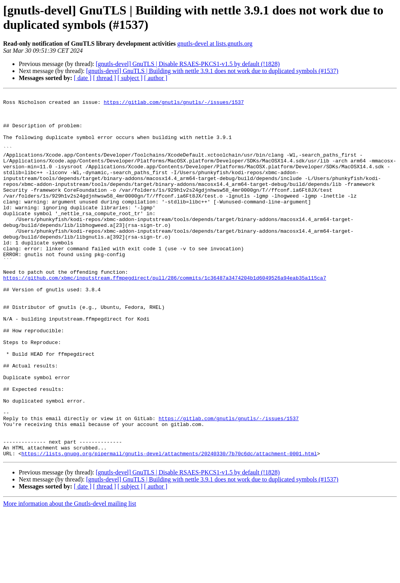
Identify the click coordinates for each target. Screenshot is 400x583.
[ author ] (156, 78)
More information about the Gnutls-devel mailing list (69, 576)
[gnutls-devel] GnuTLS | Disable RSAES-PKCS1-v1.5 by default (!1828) (188, 64)
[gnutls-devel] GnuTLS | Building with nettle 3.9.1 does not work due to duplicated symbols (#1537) (212, 71)
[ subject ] (130, 78)
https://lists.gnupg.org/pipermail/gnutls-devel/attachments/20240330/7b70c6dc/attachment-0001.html (169, 526)
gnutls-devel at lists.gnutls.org (215, 43)
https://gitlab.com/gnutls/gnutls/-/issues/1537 (174, 104)
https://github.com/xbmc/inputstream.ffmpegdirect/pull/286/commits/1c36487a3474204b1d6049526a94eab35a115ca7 (164, 315)
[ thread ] (104, 78)
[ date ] (82, 78)
